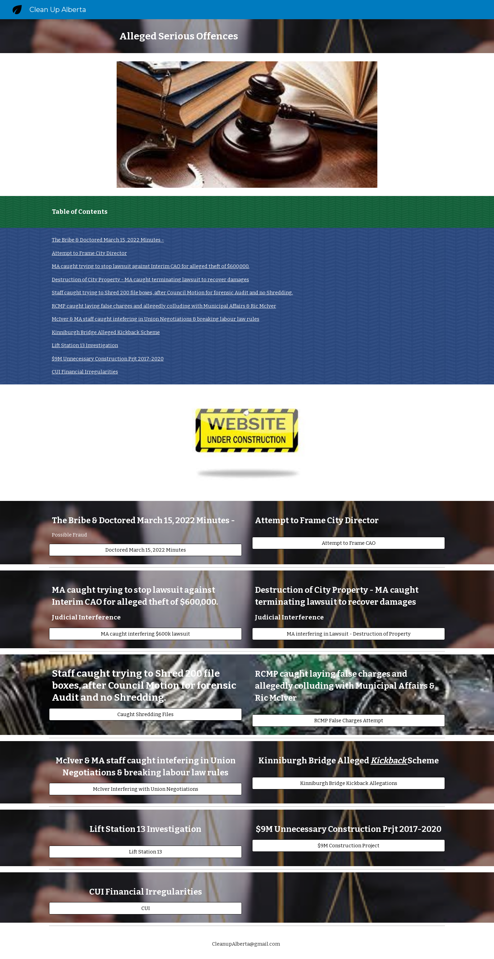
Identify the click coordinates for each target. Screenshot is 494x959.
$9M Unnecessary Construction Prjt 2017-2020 (108, 359)
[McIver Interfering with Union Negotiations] (145, 789)
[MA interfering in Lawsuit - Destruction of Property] (348, 634)
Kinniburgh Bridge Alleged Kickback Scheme (106, 332)
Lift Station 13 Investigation (85, 345)
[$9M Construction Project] (348, 846)
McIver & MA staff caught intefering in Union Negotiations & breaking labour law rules (155, 319)
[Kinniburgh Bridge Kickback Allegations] (348, 783)
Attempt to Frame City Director (89, 253)
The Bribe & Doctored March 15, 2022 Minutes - (108, 240)
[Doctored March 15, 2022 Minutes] (145, 550)
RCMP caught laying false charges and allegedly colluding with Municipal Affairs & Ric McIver (164, 306)
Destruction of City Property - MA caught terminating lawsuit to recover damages (150, 279)
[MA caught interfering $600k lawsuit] (145, 634)
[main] (247, 36)
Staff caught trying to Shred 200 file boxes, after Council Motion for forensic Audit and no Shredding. (172, 293)
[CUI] (145, 908)
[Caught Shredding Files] (145, 714)
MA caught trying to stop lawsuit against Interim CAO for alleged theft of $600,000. (150, 266)
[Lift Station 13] (145, 852)
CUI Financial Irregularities (85, 372)
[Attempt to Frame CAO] (348, 543)
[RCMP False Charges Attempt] (348, 721)
